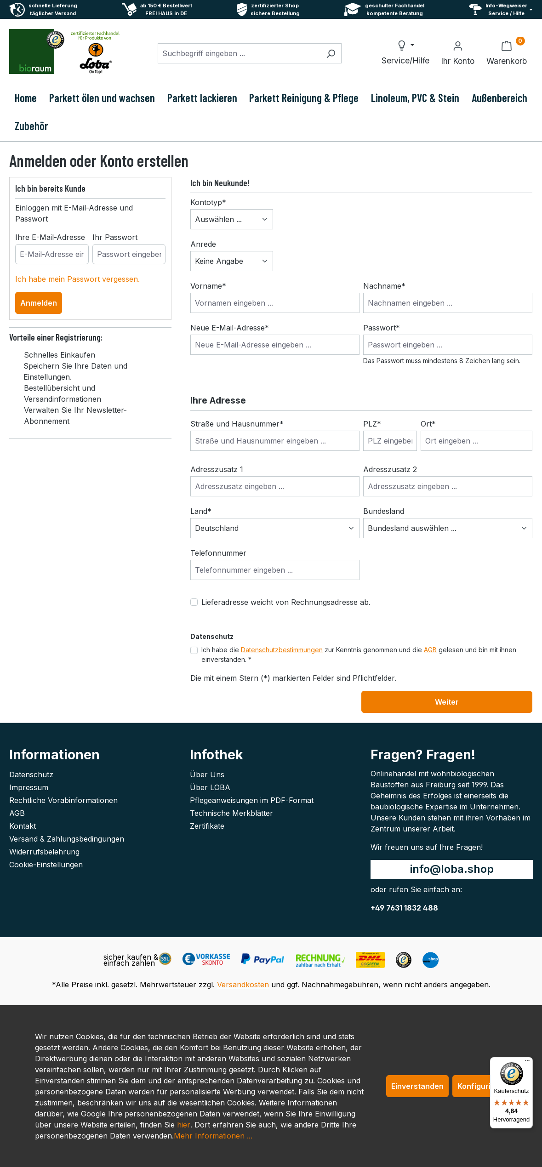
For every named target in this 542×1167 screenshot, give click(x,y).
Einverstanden (417, 1086)
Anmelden (38, 302)
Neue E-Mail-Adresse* (229, 327)
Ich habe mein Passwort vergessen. (77, 279)
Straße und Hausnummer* (237, 423)
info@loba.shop (452, 869)
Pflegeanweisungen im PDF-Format (252, 800)
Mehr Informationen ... (213, 1135)
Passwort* (381, 327)
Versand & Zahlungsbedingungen (66, 838)
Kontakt (22, 826)
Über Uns (207, 774)
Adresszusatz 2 (390, 469)
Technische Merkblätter (231, 813)
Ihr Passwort (114, 237)
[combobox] (239, 53)
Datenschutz (31, 774)
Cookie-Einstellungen (46, 864)
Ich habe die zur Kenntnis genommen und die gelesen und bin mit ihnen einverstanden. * (358, 654)
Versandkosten (243, 984)
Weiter (447, 701)
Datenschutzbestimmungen (282, 650)
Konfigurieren (482, 1086)
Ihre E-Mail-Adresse (50, 237)
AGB (430, 650)
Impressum (28, 787)
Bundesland (383, 511)
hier (183, 1124)
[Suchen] (331, 53)
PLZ (372, 423)
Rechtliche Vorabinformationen (63, 800)
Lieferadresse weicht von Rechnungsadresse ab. (286, 602)
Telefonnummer (218, 553)
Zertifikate (207, 826)
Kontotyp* (208, 202)
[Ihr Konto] (457, 53)
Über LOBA (210, 787)
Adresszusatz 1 (216, 469)
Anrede (203, 244)
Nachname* (384, 285)
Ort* (428, 423)
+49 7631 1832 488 (404, 907)
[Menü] (527, 1062)
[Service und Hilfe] (501, 9)
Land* (200, 511)
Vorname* (208, 285)
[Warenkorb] (506, 53)
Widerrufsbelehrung (44, 851)
